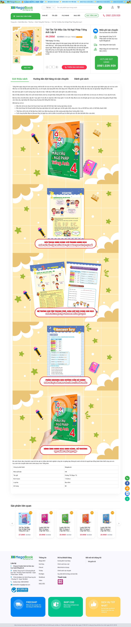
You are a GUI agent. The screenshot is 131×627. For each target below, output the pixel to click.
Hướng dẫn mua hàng (64, 561)
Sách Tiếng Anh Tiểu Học (42, 22)
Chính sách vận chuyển (64, 570)
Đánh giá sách (81, 79)
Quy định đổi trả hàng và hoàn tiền (67, 574)
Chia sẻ (44, 15)
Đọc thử (27, 68)
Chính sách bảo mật (63, 564)
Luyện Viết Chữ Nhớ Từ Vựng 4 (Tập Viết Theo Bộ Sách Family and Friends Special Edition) (65, 529)
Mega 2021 (42, 561)
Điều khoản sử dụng (63, 567)
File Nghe (65, 15)
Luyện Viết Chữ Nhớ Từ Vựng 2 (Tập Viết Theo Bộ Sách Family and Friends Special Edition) (106, 529)
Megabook (92, 561)
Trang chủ (14, 22)
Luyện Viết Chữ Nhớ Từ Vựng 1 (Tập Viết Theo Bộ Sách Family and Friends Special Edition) (45, 529)
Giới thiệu (41, 564)
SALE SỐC (77, 15)
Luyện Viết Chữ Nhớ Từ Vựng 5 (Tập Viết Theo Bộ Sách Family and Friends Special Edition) (86, 529)
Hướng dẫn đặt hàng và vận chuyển (51, 79)
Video (40, 580)
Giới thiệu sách (19, 79)
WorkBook (42, 577)
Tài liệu (54, 15)
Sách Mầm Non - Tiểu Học (25, 22)
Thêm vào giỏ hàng (74, 67)
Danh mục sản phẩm (22, 16)
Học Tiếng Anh (91, 15)
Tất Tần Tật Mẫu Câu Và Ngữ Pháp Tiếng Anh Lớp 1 (24, 529)
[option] (27, 41)
